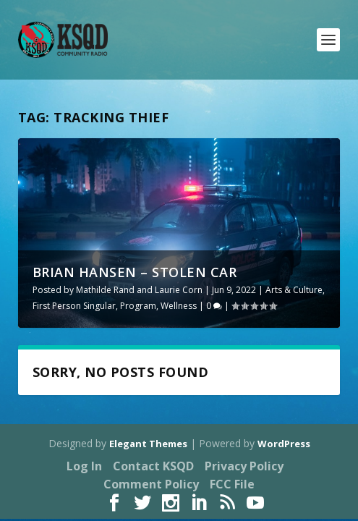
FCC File (232, 484)
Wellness (179, 306)
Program (138, 306)
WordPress (283, 443)
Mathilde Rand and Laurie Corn (139, 290)
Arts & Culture (294, 290)
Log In (84, 466)
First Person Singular (74, 306)
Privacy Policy (244, 466)
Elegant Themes (148, 443)
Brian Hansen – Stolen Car (135, 272)
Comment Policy (151, 484)
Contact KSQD (153, 466)
